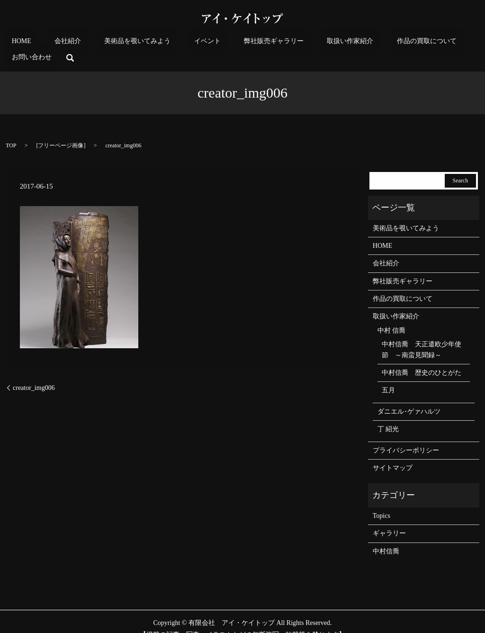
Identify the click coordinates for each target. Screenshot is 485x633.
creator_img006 (34, 373)
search (457, 43)
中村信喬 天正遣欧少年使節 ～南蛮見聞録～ (421, 335)
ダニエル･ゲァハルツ (408, 396)
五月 (388, 376)
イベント (183, 43)
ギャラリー (389, 518)
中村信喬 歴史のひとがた (421, 358)
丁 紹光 (388, 414)
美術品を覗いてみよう (126, 43)
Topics (381, 501)
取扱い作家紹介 (301, 43)
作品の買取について (365, 43)
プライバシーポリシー (406, 435)
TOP (11, 130)
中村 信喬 (391, 315)
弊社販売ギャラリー (237, 43)
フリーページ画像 (60, 130)
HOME (35, 43)
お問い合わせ (425, 43)
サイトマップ (393, 453)
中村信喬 (386, 536)
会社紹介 (69, 43)
